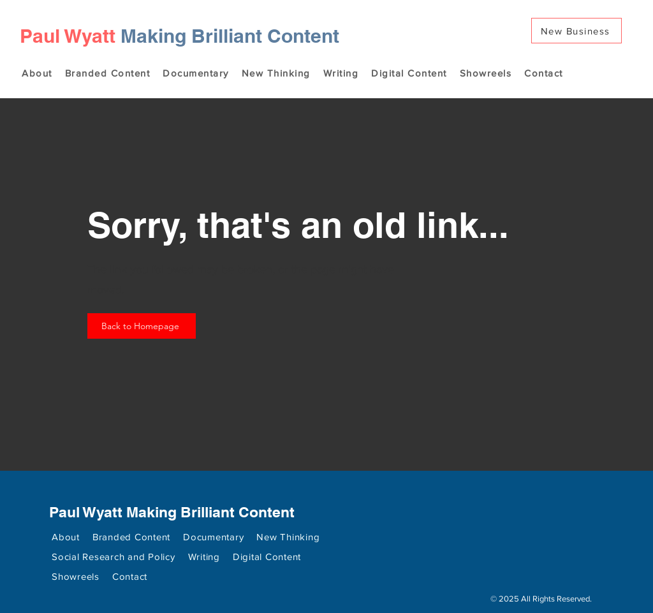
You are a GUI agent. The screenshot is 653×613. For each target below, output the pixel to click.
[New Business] (576, 30)
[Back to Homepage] (141, 326)
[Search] (625, 49)
